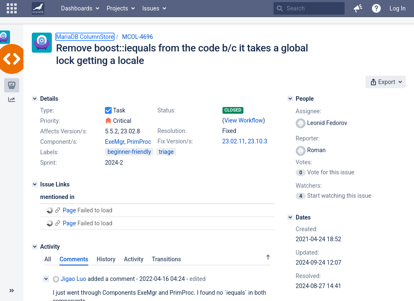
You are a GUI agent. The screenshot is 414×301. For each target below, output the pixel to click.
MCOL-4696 (137, 36)
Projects (117, 8)
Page (69, 210)
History (106, 259)
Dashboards (76, 8)
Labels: (49, 152)
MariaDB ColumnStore (85, 36)
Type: (47, 110)
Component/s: (58, 141)
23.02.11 (233, 141)
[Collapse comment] (46, 278)
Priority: (50, 120)
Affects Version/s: (63, 131)
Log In (398, 8)
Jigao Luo (69, 279)
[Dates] (290, 217)
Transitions (166, 259)
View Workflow (244, 120)
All (47, 259)
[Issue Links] (35, 184)
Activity (133, 259)
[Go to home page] (38, 8)
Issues (150, 8)
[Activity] (35, 247)
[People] (290, 99)
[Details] (35, 99)
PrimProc (139, 141)
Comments (73, 259)
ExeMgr (114, 141)
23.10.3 (257, 141)
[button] (11, 8)
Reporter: (307, 138)
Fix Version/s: (175, 141)
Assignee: (308, 111)
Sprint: (48, 162)
